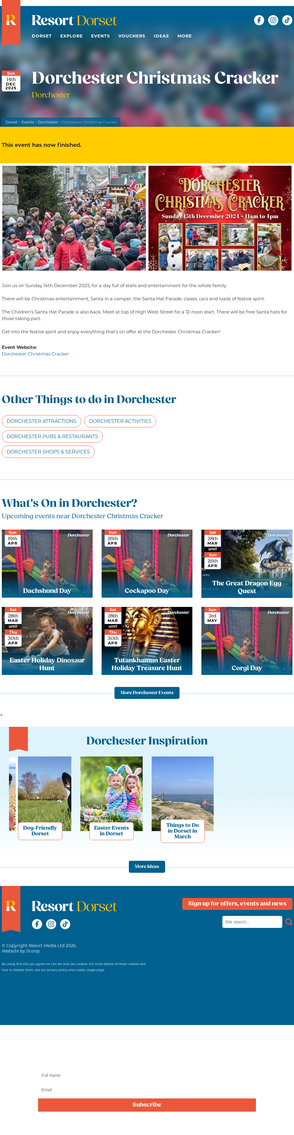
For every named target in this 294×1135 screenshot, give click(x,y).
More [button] (184, 36)
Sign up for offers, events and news (237, 904)
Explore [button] (71, 36)
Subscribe (146, 1105)
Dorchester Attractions (41, 421)
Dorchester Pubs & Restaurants (52, 436)
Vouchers (131, 36)
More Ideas (147, 866)
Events (100, 36)
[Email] (147, 1089)
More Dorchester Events (147, 693)
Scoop (33, 951)
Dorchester (48, 122)
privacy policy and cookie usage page (75, 970)
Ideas (161, 36)
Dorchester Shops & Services (48, 452)
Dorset (42, 36)
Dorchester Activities (120, 421)
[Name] (147, 1075)
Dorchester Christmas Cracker (35, 354)
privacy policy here (197, 1124)
